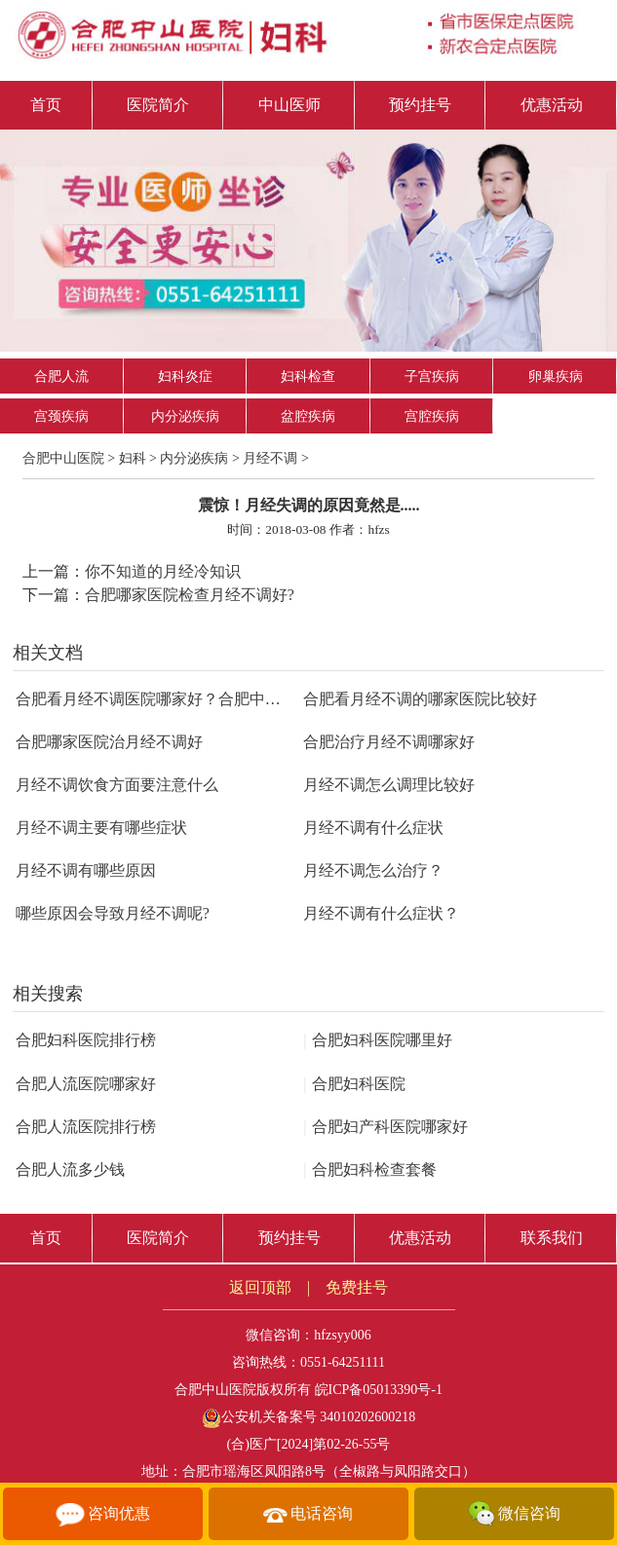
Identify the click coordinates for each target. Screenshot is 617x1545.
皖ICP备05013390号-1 (379, 1389)
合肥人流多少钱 (70, 1169)
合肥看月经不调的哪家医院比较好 (420, 699)
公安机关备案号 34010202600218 (309, 1417)
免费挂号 (357, 1287)
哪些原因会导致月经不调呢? (113, 913)
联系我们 (552, 1237)
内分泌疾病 (185, 416)
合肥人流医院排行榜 (86, 1126)
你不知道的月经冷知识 (163, 571)
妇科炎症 (185, 376)
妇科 (132, 458)
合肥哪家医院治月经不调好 (109, 742)
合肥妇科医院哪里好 (377, 1040)
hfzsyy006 (342, 1335)
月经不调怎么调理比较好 (389, 784)
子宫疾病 (432, 376)
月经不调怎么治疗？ (373, 870)
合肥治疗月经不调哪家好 (389, 742)
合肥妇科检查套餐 (369, 1169)
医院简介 (158, 104)
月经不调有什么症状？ (381, 913)
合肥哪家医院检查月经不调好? (189, 594)
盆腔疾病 (308, 416)
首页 (45, 104)
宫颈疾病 (61, 416)
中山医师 (289, 104)
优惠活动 (552, 104)
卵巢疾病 (555, 376)
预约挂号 (420, 104)
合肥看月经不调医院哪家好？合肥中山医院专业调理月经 (210, 699)
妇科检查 (308, 376)
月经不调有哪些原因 (86, 870)
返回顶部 (260, 1287)
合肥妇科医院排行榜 (86, 1040)
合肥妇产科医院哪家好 (385, 1126)
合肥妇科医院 (354, 1083)
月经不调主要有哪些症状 (101, 827)
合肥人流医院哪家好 (86, 1083)
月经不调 (270, 458)
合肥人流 (61, 376)
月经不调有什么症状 (373, 827)
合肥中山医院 (63, 458)
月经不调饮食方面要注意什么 (117, 784)
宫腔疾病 (432, 416)
